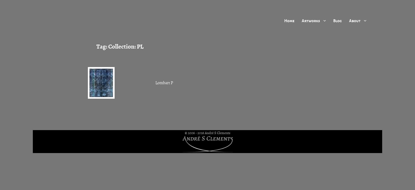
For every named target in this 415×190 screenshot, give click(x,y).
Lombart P (164, 83)
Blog (337, 20)
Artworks (311, 20)
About (354, 20)
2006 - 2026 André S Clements (209, 133)
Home (289, 20)
